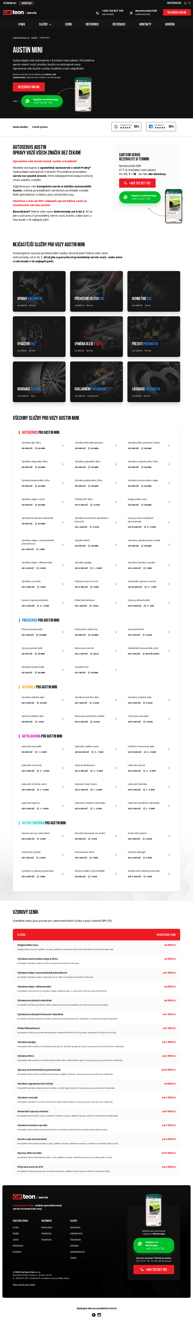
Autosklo (74, 1248)
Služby (45, 24)
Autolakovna (76, 1238)
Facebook (46, 1243)
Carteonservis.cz (21, 37)
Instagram (46, 1238)
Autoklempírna (77, 1254)
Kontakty (145, 24)
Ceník (68, 24)
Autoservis (75, 1232)
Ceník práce (40, 128)
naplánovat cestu (142, 15)
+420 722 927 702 (42, 102)
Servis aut (29, 3)
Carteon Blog (174, 3)
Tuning (73, 1259)
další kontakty (108, 15)
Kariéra (170, 24)
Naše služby (20, 128)
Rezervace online (177, 13)
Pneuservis (75, 1243)
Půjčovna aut (11, 3)
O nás (21, 24)
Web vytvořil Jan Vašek (24, 1286)
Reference (92, 24)
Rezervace (119, 24)
